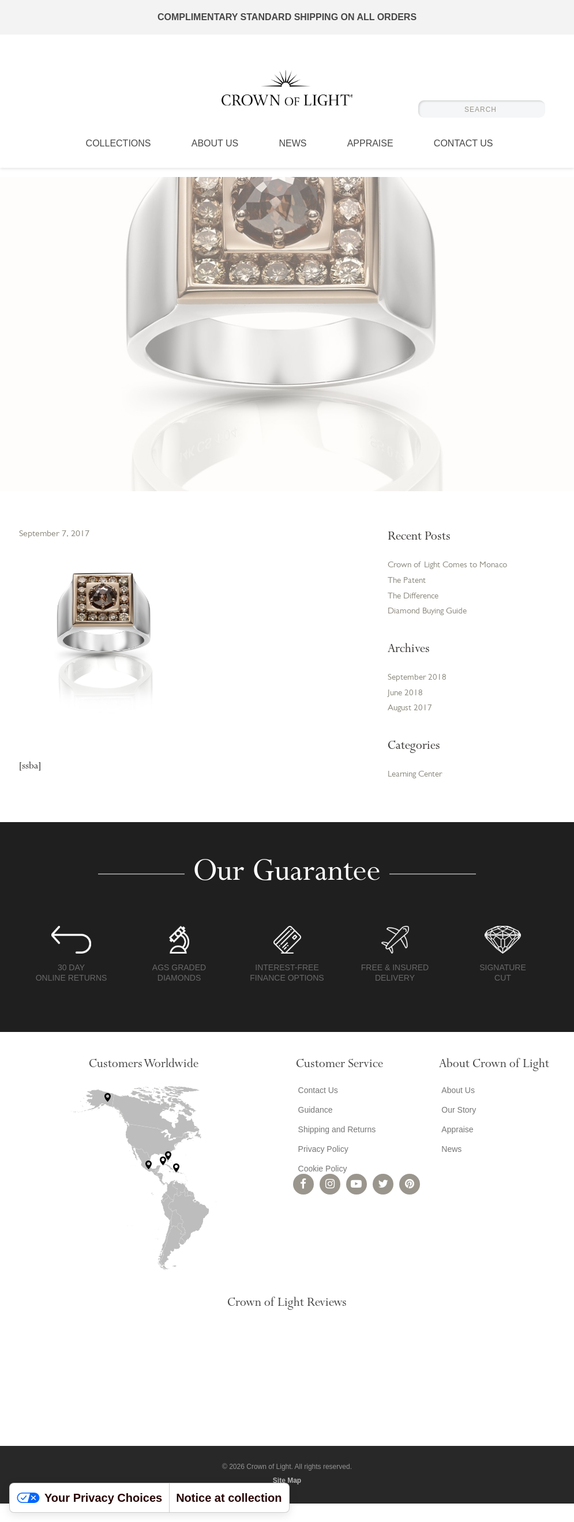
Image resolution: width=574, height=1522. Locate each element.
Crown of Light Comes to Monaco (436, 572)
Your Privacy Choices (89, 1497)
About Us (215, 152)
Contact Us (463, 152)
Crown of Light (287, 92)
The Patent (408, 593)
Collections (118, 152)
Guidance (313, 1127)
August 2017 (411, 725)
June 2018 (406, 709)
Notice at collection (229, 1497)
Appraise (370, 152)
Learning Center (418, 792)
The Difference (416, 610)
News (292, 152)
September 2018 (418, 693)
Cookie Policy (320, 1186)
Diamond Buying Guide (430, 626)
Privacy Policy (321, 1166)
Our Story (456, 1127)
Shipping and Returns (335, 1147)
